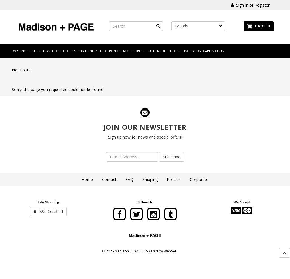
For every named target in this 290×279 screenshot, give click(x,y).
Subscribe (171, 156)
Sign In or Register (250, 5)
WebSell (170, 251)
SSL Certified (48, 211)
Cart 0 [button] (258, 26)
